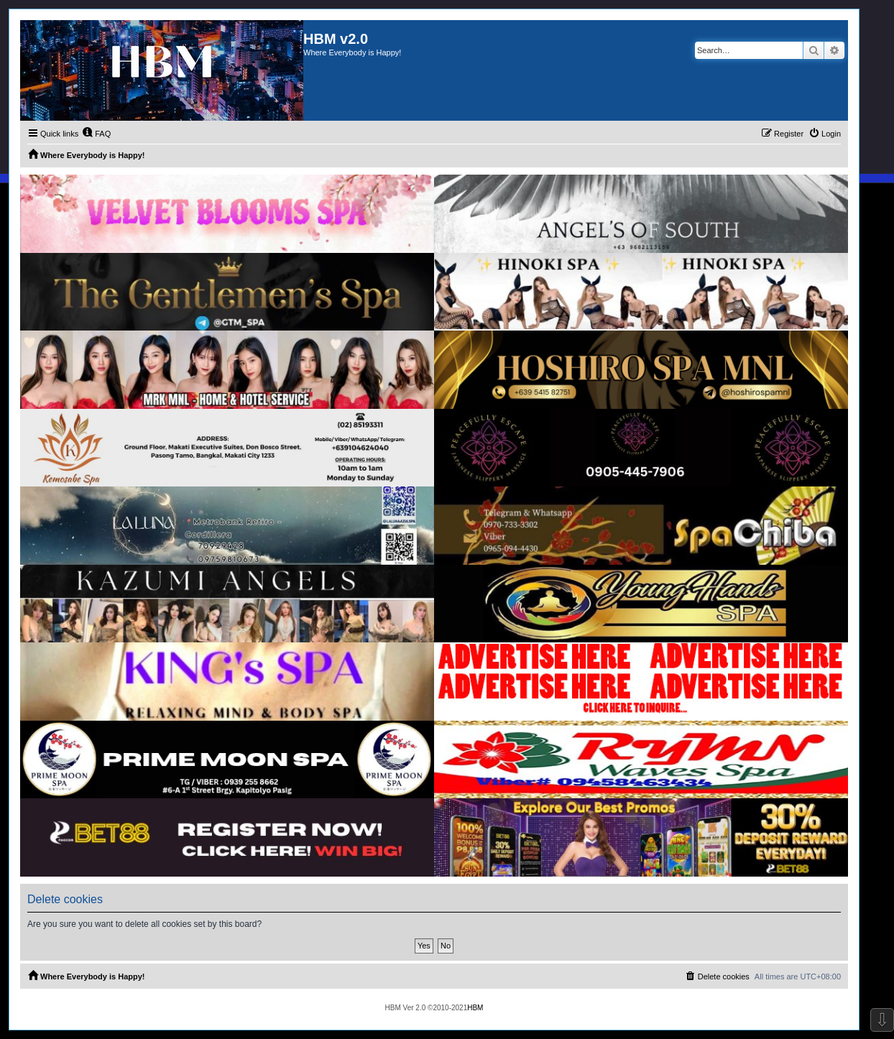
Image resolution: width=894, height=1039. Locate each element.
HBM (475, 1008)
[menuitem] (96, 133)
